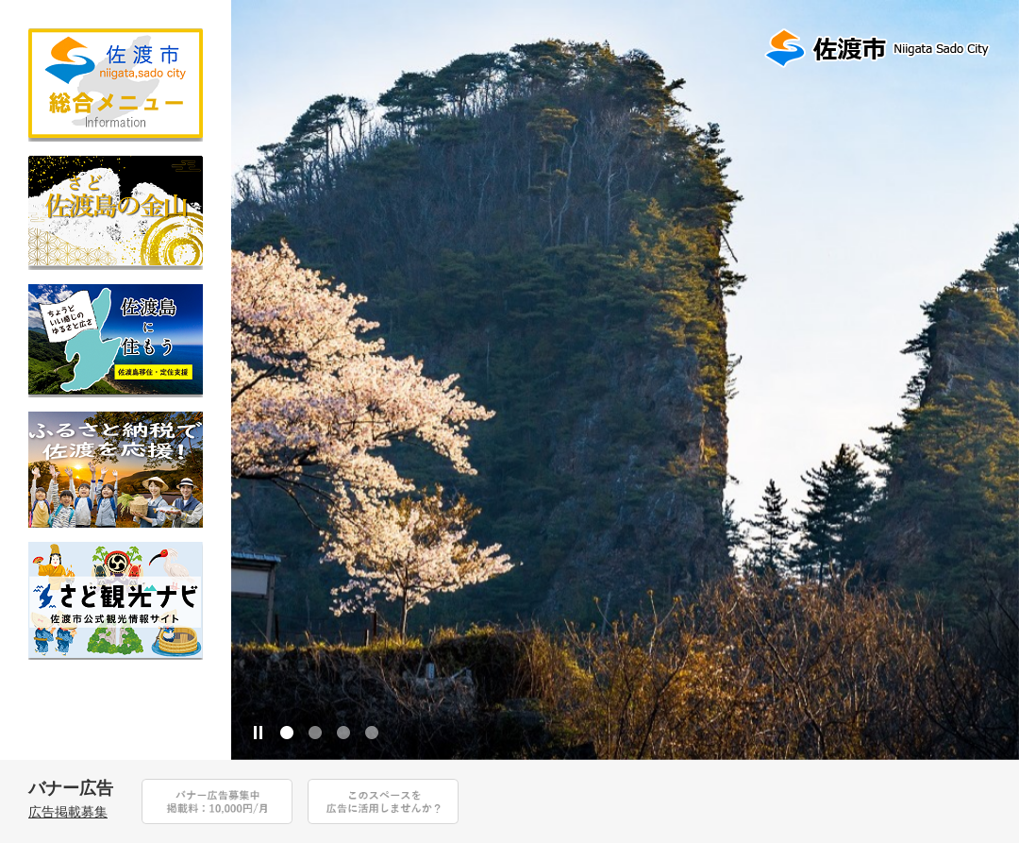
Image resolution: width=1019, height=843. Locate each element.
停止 (258, 732)
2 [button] (315, 732)
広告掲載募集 (68, 811)
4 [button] (371, 732)
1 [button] (286, 732)
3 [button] (343, 732)
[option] (625, 380)
